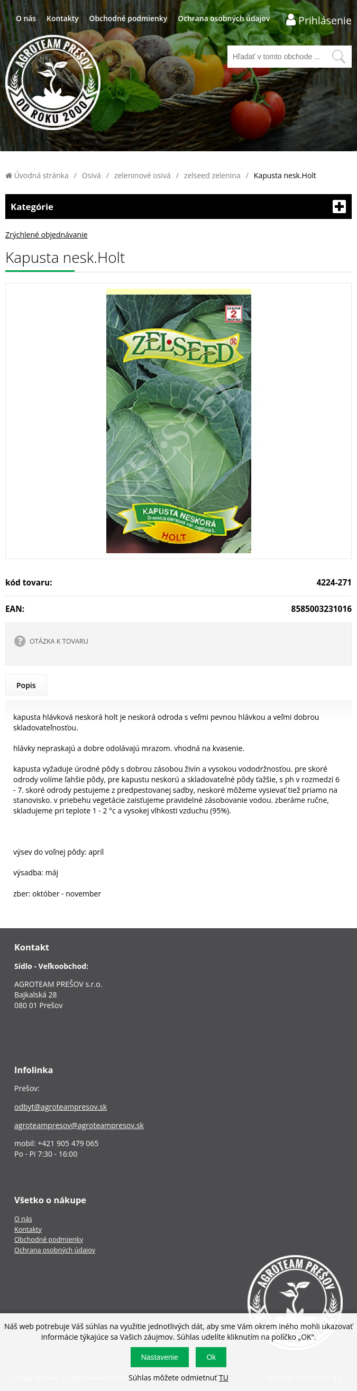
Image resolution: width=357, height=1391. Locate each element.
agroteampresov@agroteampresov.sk (79, 1125)
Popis (26, 685)
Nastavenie (159, 1357)
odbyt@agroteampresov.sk (60, 1107)
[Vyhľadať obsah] (338, 56)
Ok (211, 1357)
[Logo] (52, 84)
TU (223, 1377)
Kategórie (178, 206)
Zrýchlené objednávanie (46, 235)
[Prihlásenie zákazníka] (319, 19)
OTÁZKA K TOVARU (59, 641)
